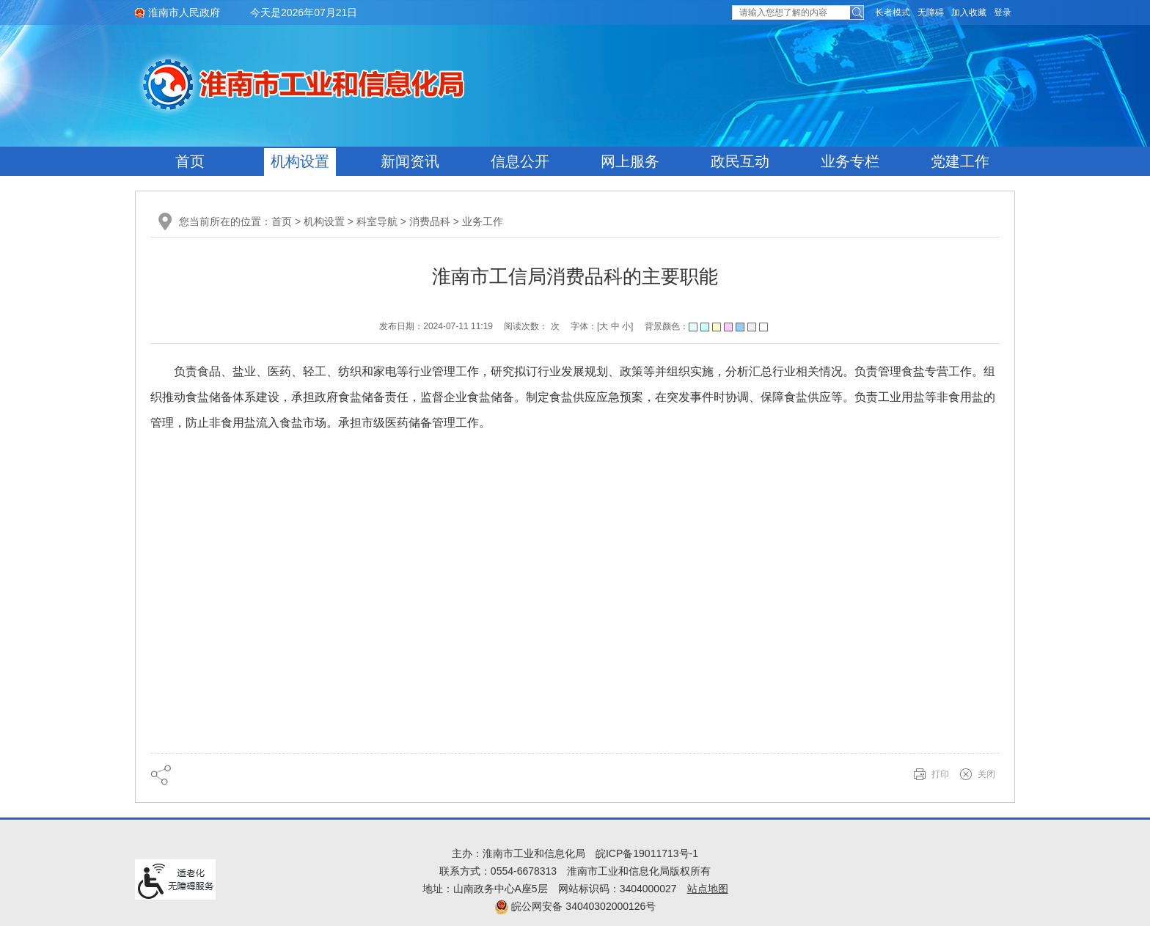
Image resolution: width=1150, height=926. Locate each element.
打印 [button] (940, 774)
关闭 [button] (986, 774)
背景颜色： (706, 326)
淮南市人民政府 (184, 12)
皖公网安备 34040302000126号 (575, 906)
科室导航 (377, 221)
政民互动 (740, 161)
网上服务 (630, 161)
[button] (892, 12)
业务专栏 (850, 161)
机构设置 (300, 161)
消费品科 (429, 221)
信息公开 (520, 161)
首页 (190, 161)
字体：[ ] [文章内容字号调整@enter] (602, 326)
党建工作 (960, 161)
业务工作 (482, 221)
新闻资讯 (410, 161)
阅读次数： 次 (531, 326)
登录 (1002, 12)
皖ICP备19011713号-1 (647, 853)
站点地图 (707, 888)
